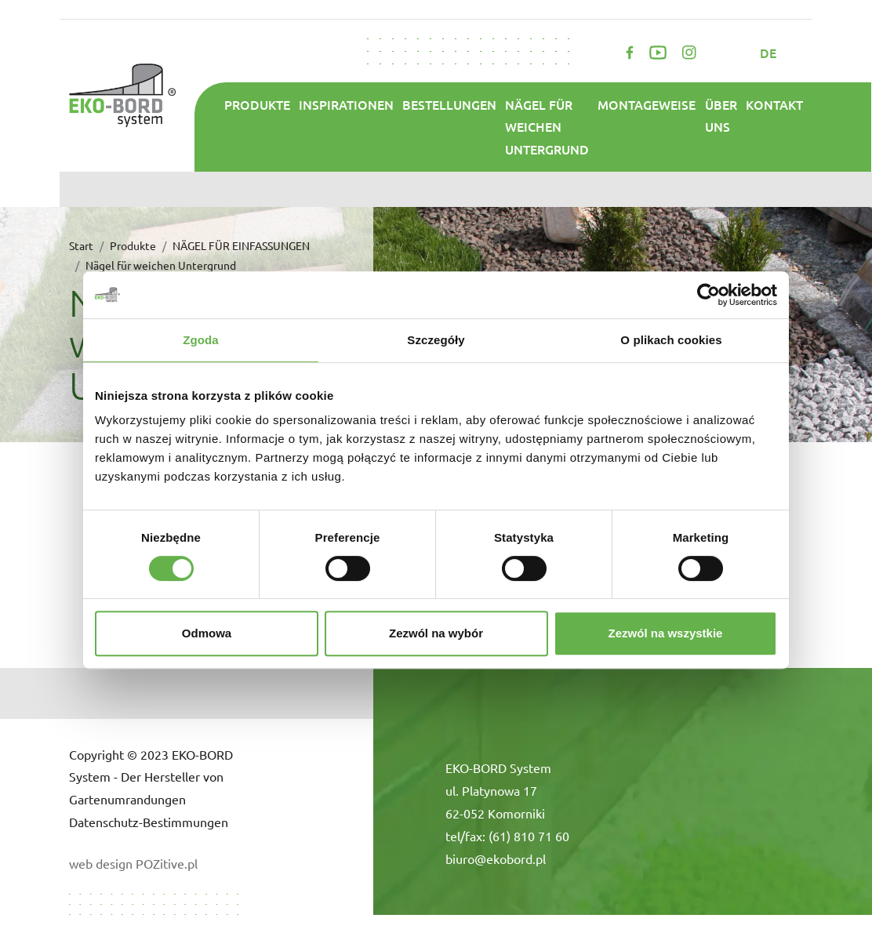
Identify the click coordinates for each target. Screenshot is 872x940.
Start (81, 245)
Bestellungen (449, 104)
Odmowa (206, 633)
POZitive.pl (167, 863)
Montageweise (647, 104)
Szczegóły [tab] (435, 340)
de (769, 52)
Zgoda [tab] (201, 340)
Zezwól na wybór (436, 633)
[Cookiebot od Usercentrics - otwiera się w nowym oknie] (708, 295)
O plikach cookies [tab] (670, 340)
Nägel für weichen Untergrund (547, 127)
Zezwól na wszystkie (666, 633)
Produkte (257, 104)
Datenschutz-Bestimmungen (148, 821)
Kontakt (774, 104)
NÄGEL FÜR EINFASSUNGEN (241, 245)
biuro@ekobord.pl (495, 858)
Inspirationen (346, 104)
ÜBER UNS (721, 116)
